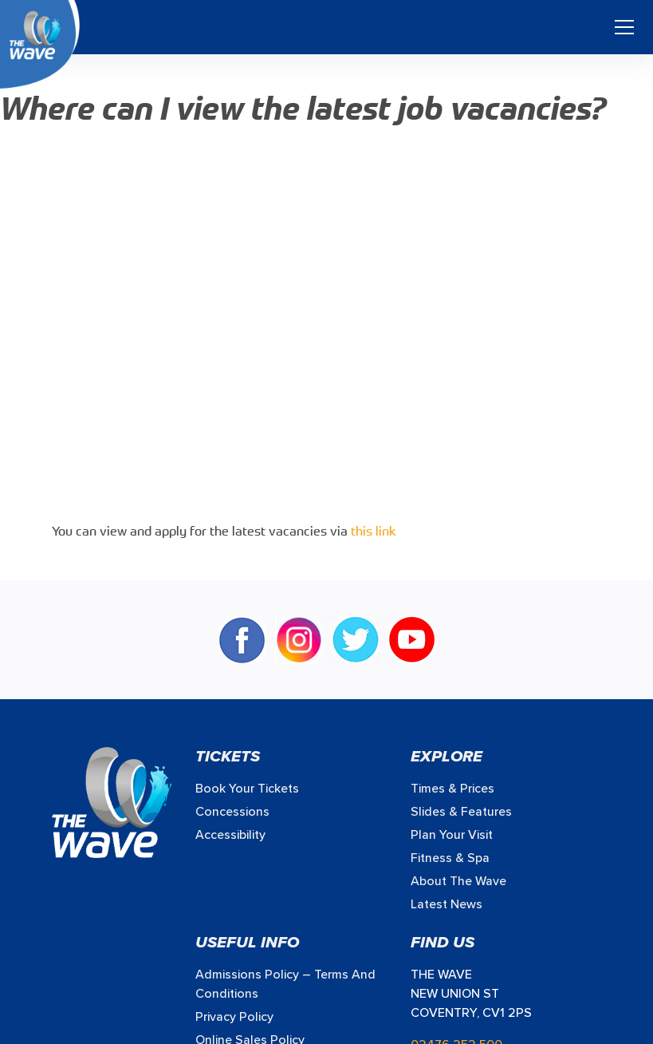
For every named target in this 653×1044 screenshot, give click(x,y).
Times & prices (452, 789)
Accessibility (230, 835)
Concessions (232, 812)
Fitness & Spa (450, 858)
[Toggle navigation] (624, 27)
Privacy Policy (234, 1017)
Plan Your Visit (452, 835)
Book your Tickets (247, 789)
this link (373, 532)
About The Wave (458, 881)
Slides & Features (461, 812)
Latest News (446, 904)
